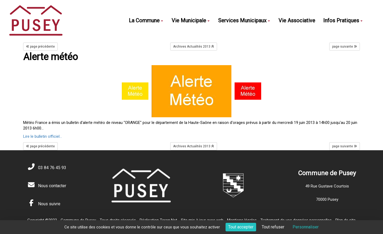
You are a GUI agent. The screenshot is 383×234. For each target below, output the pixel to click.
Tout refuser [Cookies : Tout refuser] (273, 226)
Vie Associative (296, 20)
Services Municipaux (244, 20)
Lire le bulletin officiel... (42, 136)
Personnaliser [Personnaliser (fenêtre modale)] (306, 226)
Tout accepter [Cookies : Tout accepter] (240, 226)
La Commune (146, 20)
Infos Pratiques (343, 20)
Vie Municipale (191, 20)
